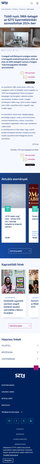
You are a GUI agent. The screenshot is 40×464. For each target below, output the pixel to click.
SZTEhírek (15, 9)
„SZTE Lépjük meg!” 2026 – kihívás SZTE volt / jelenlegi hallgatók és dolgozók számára (13, 221)
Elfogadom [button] (8, 460)
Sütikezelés (20, 429)
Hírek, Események (6, 9)
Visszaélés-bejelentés (20, 439)
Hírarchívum (22, 9)
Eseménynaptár (16, 251)
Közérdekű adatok (20, 444)
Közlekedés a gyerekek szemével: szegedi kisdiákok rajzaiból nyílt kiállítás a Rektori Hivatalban (13, 306)
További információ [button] (10, 455)
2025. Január (30, 9)
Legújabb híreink (10, 297)
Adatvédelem (20, 434)
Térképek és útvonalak (10, 412)
